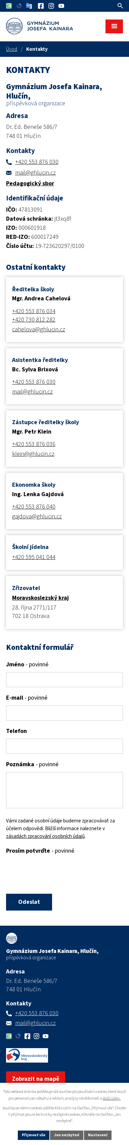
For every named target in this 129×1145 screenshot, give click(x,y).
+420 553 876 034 (33, 311)
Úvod (11, 49)
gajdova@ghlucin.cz (37, 516)
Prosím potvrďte (40, 851)
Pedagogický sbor (30, 183)
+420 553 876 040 (33, 507)
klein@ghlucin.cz (33, 454)
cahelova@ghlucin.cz (38, 329)
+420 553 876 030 (36, 162)
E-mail (26, 698)
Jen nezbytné (66, 1135)
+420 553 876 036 (33, 444)
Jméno (27, 664)
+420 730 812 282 (33, 320)
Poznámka (32, 764)
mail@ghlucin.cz (35, 173)
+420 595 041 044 (33, 557)
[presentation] (55, 874)
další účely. (112, 1098)
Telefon (16, 731)
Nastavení (98, 1135)
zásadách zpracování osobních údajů (45, 836)
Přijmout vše (33, 1135)
